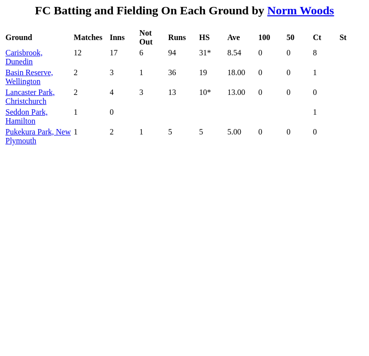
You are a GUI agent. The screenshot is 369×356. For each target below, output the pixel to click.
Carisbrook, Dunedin (24, 57)
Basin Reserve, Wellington (29, 77)
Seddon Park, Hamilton (26, 116)
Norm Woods (300, 10)
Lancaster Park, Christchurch (30, 96)
